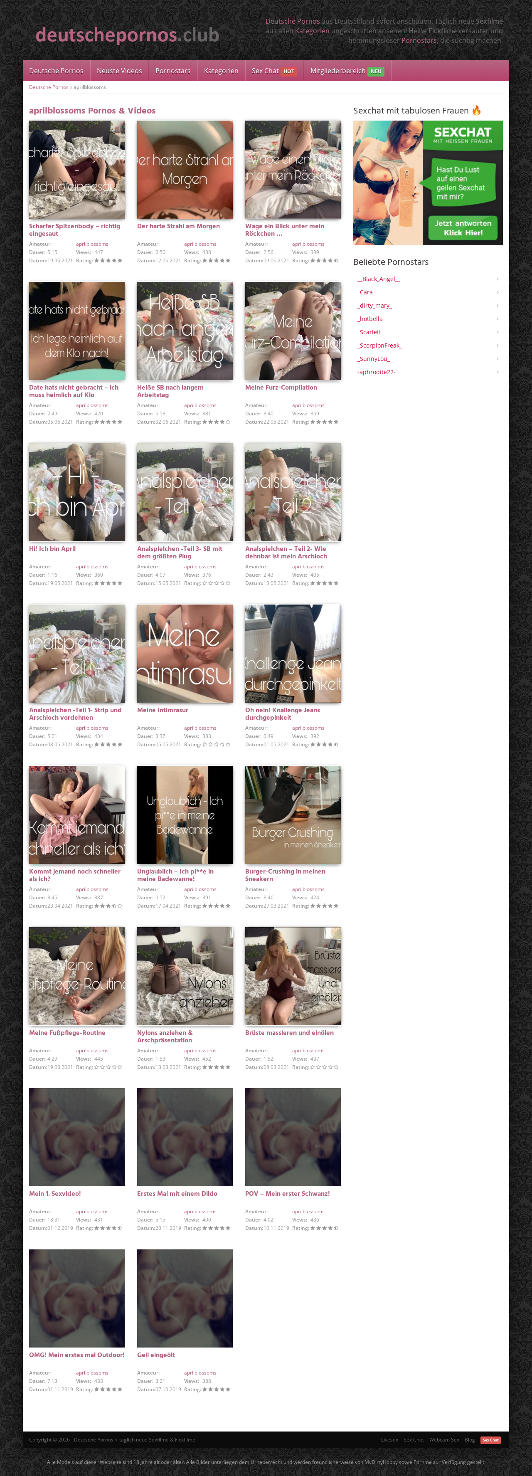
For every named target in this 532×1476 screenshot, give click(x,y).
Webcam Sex (444, 1439)
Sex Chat (274, 71)
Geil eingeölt (156, 1355)
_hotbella (370, 319)
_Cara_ (366, 292)
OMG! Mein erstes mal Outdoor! (77, 1355)
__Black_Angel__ (378, 279)
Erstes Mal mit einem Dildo (177, 1194)
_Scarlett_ (370, 332)
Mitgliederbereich (347, 71)
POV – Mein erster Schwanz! (287, 1194)
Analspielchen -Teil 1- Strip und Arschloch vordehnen (75, 714)
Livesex (389, 1439)
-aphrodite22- (376, 372)
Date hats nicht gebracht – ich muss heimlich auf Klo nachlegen (73, 395)
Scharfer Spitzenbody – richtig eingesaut (74, 230)
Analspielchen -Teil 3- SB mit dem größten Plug (179, 553)
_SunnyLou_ (373, 359)
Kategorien (312, 30)
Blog (470, 1439)
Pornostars (419, 40)
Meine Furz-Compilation (281, 388)
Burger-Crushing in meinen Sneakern (285, 875)
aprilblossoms (92, 243)
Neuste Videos (119, 70)
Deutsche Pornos (293, 21)
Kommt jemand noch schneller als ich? (75, 875)
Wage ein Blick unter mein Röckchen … (284, 230)
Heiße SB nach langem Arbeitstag (170, 392)
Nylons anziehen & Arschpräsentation (165, 1037)
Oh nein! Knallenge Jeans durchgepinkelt (282, 714)
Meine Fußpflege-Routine (67, 1033)
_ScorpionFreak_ (379, 345)
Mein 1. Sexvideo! (55, 1194)
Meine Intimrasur (162, 710)
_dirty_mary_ (374, 305)
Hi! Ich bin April (52, 549)
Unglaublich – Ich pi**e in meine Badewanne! (175, 875)
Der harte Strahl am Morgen (178, 226)
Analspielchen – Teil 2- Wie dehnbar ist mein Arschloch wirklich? (286, 557)
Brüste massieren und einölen (289, 1033)
